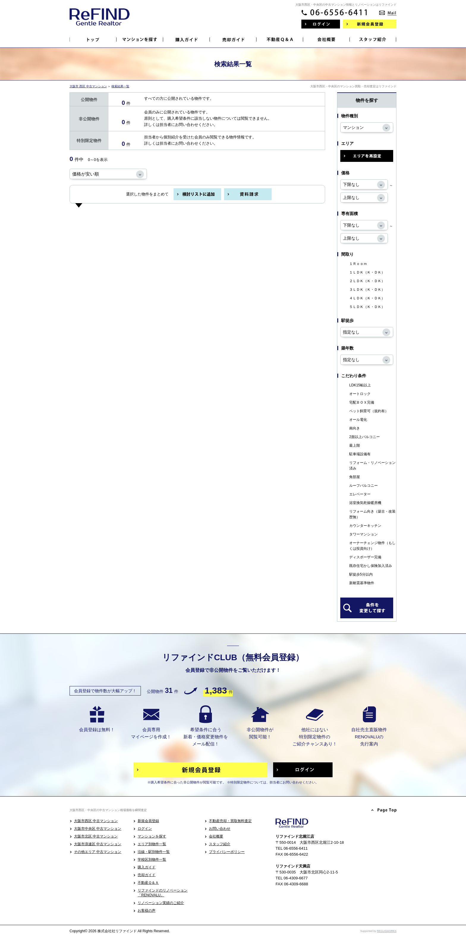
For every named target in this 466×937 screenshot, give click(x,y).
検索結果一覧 (120, 86)
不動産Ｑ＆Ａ (148, 883)
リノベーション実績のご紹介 (161, 903)
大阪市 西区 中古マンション (88, 86)
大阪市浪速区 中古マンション (97, 844)
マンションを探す (152, 836)
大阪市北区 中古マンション (96, 836)
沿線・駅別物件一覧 (154, 852)
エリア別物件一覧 (152, 844)
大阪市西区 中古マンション (96, 821)
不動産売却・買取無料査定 (230, 821)
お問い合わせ (219, 829)
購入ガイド (146, 867)
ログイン (145, 829)
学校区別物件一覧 (152, 859)
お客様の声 (146, 910)
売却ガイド (146, 875)
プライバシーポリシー (227, 852)
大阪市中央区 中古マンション (97, 829)
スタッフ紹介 (219, 844)
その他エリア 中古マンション (97, 852)
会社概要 (216, 836)
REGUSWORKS (386, 931)
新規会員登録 (148, 821)
